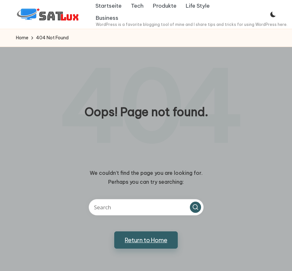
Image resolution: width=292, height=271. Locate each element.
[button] (195, 207)
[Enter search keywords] (146, 207)
